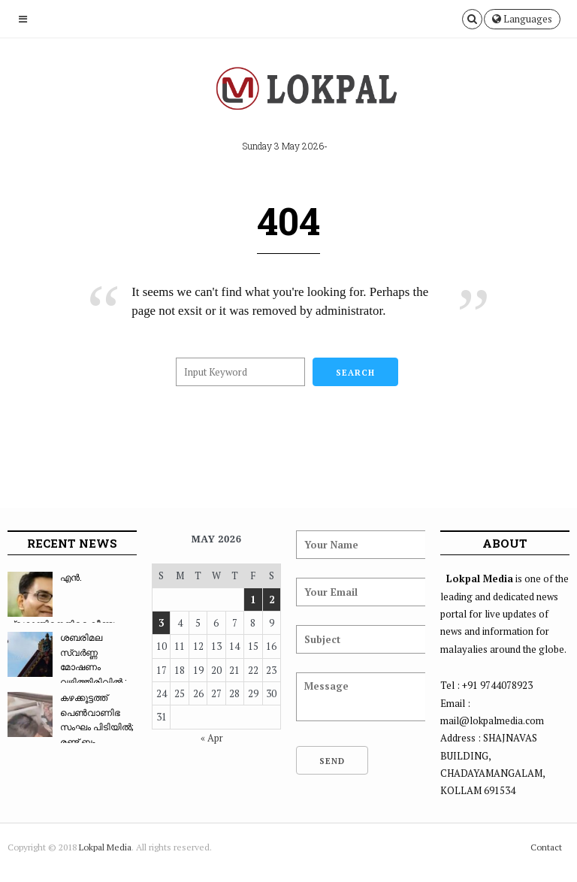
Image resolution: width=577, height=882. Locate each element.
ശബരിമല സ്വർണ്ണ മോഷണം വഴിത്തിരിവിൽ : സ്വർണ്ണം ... (67, 666)
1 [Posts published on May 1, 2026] (252, 599)
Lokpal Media (105, 847)
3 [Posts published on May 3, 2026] (161, 623)
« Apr (212, 738)
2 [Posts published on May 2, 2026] (271, 599)
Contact (546, 847)
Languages (522, 19)
